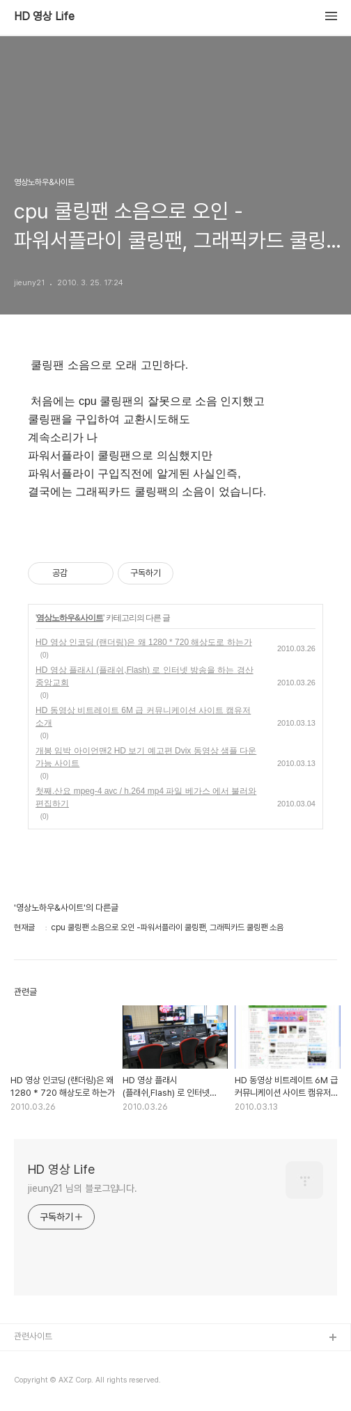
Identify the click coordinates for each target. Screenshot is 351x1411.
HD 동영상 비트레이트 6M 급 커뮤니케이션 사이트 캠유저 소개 (143, 717)
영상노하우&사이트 (69, 618)
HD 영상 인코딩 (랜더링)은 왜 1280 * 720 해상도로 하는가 (144, 642)
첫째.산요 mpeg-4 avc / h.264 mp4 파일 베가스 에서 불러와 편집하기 (146, 797)
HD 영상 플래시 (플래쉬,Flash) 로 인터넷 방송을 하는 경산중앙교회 (145, 676)
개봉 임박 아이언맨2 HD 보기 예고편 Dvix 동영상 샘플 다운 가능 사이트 (146, 757)
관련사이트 (33, 1336)
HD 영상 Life (44, 16)
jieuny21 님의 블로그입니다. (82, 1188)
